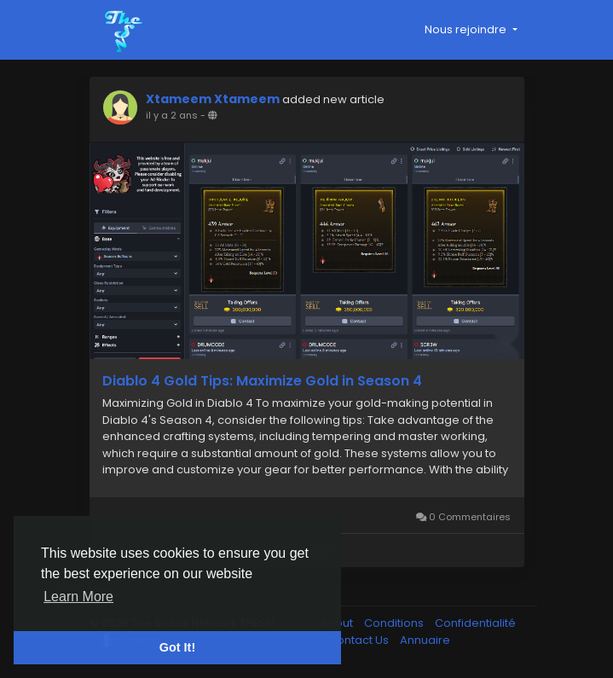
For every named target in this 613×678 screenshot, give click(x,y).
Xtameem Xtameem (213, 98)
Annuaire (425, 640)
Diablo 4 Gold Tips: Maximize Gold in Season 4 (262, 381)
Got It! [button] (177, 647)
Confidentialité (475, 623)
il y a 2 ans (172, 115)
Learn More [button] (78, 596)
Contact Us (359, 640)
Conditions (395, 623)
